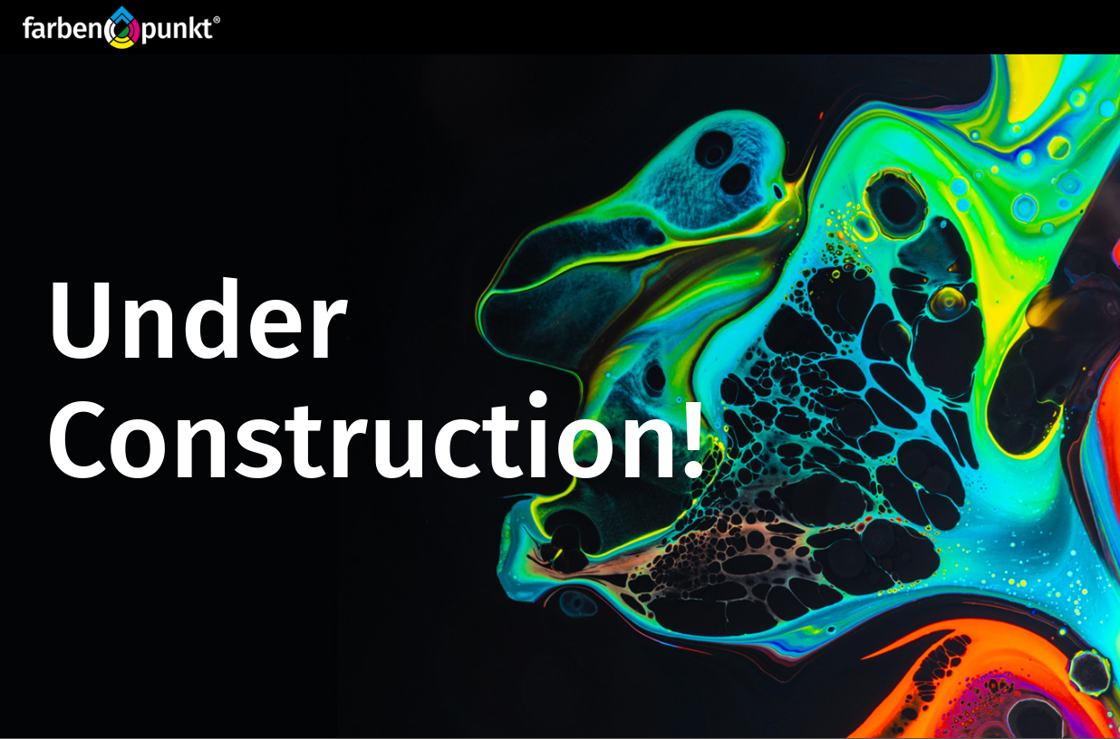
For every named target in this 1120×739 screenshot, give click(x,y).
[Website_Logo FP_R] (121, 27)
